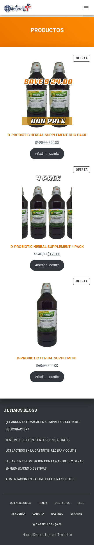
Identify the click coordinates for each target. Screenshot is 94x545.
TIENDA (43, 503)
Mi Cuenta (18, 513)
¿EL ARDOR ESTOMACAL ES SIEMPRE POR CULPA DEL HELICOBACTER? (42, 425)
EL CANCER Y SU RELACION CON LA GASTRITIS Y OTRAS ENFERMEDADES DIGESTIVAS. (44, 465)
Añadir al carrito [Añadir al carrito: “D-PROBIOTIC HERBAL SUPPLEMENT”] (47, 377)
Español (76, 513)
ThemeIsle (64, 534)
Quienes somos (20, 503)
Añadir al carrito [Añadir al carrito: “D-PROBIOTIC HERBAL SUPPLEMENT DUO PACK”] (47, 153)
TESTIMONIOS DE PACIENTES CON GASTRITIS (37, 440)
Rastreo (57, 513)
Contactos (63, 503)
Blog (81, 503)
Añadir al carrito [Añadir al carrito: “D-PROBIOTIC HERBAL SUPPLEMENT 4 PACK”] (47, 265)
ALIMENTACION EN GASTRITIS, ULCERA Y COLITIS (39, 479)
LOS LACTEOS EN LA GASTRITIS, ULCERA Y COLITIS (40, 450)
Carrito (38, 513)
